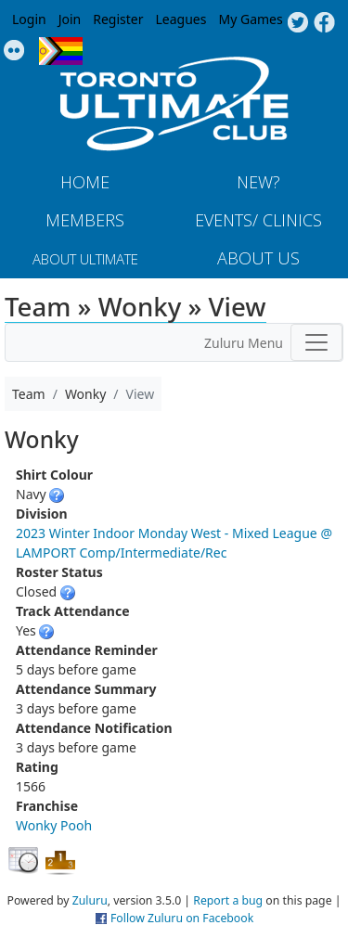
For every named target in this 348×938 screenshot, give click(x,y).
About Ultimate (85, 259)
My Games (250, 19)
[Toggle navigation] (316, 342)
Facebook (324, 23)
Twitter (297, 23)
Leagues (181, 19)
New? (258, 182)
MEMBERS (84, 220)
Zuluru (90, 900)
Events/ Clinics (258, 220)
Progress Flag (61, 51)
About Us (258, 258)
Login (29, 19)
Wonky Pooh (54, 825)
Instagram (14, 51)
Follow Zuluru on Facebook (181, 918)
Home (85, 182)
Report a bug (228, 900)
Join (70, 19)
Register (118, 19)
